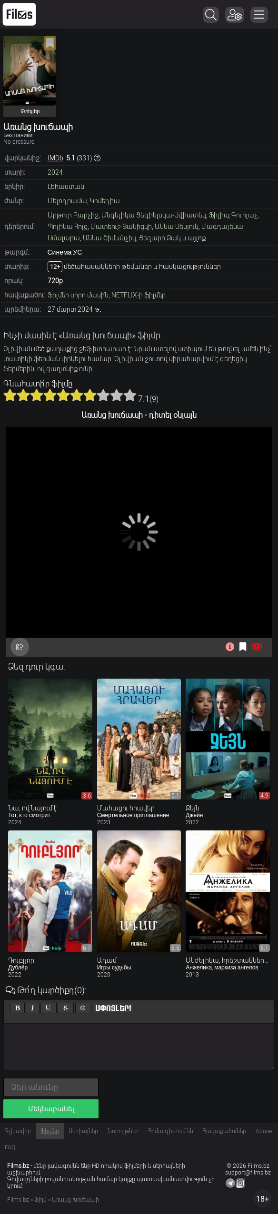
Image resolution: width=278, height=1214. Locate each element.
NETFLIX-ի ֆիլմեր (138, 295)
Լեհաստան (66, 186)
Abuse (264, 1131)
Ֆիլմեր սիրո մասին (78, 295)
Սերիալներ (83, 1131)
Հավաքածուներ (224, 1131)
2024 (55, 172)
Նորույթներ (123, 1131)
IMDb (55, 158)
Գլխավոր (18, 1131)
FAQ (10, 1147)
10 (130, 395)
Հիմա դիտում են (170, 1131)
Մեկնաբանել (51, 1109)
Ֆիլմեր (49, 1131)
